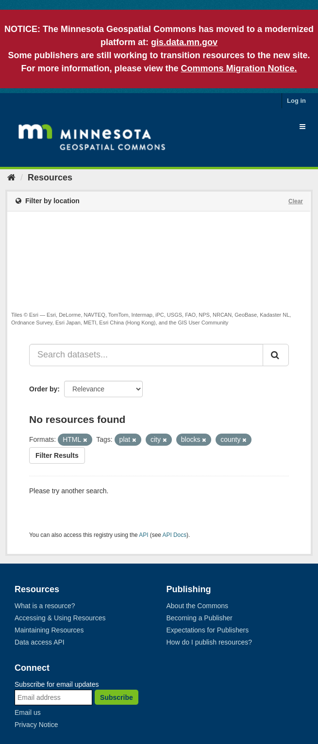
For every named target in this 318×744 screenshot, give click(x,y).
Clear (295, 201)
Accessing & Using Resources (60, 618)
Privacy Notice (36, 724)
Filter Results (57, 455)
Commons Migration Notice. (239, 68)
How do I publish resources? (209, 642)
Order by (43, 389)
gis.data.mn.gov (184, 42)
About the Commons (198, 606)
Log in (296, 100)
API (143, 535)
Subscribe (116, 697)
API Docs (175, 535)
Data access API (40, 642)
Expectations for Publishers (208, 630)
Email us (28, 712)
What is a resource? (45, 606)
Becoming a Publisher (200, 618)
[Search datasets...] (146, 355)
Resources (50, 177)
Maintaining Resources (49, 630)
